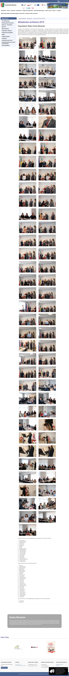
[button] (66, 1)
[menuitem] (4, 10)
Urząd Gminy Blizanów (8, 5)
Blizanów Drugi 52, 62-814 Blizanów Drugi (7, 665)
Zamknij (67, 668)
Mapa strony (58, 665)
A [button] (61, 1)
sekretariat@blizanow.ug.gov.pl (21, 665)
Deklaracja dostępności (59, 664)
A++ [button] (65, 1)
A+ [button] (62, 1)
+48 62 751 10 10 (18, 664)
